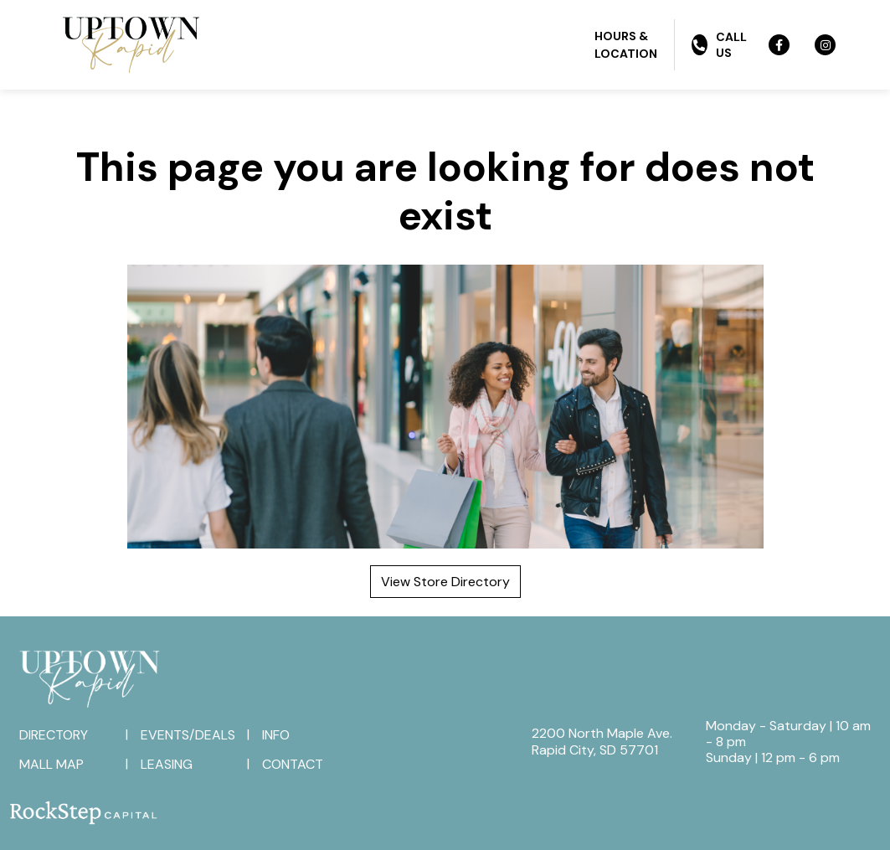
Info (276, 735)
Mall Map (51, 764)
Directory (53, 735)
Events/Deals (188, 735)
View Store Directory (445, 581)
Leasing (167, 764)
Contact (292, 764)
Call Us (719, 44)
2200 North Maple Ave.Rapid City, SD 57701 (602, 741)
